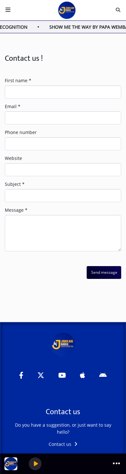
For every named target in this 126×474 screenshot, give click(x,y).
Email (12, 106)
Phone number (21, 132)
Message (16, 210)
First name (18, 80)
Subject (15, 184)
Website (13, 158)
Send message (104, 272)
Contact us (63, 444)
